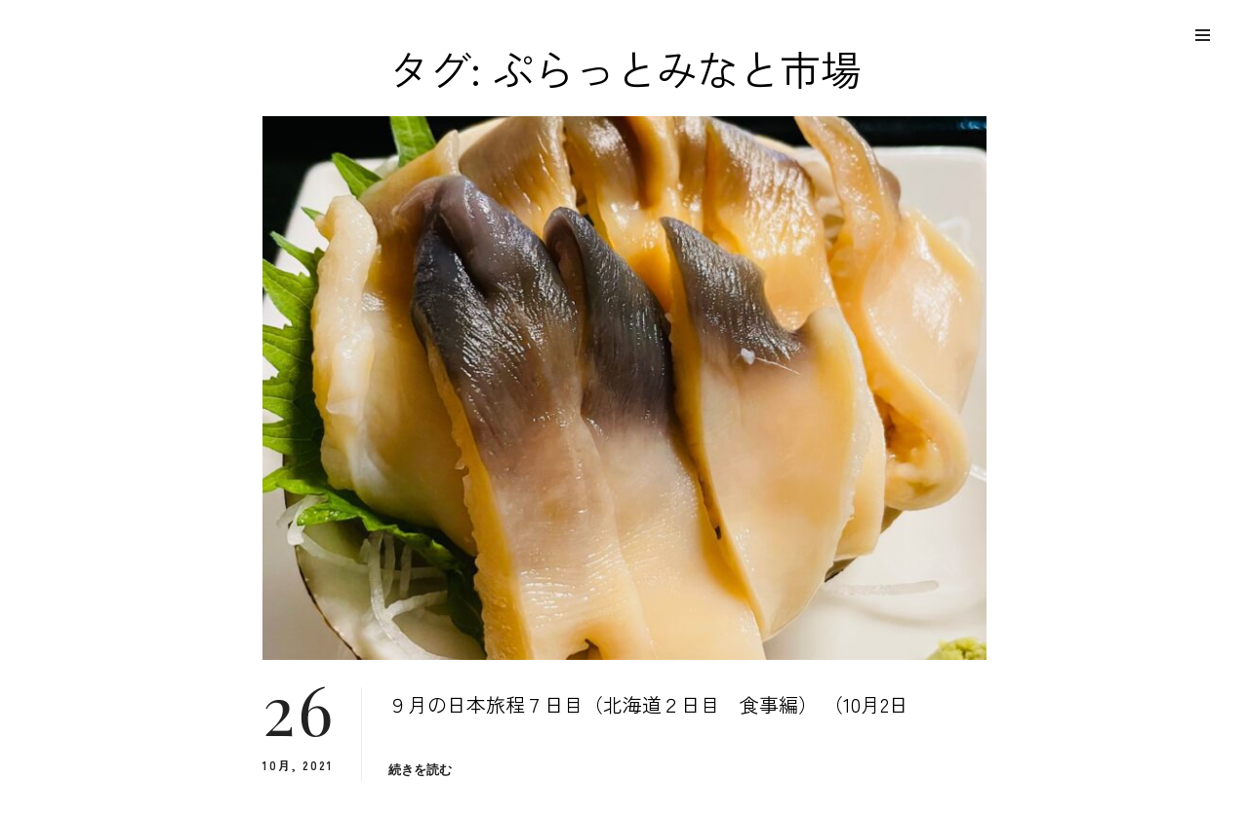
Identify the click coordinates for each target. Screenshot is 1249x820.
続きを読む (420, 769)
